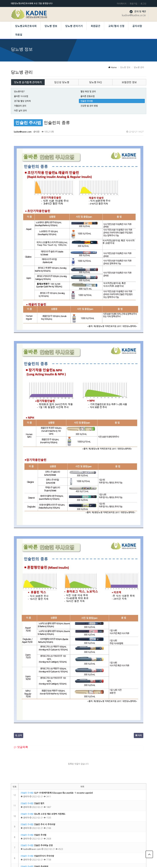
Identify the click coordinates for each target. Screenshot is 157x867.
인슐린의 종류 (40, 790)
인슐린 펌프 (39, 706)
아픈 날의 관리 (20, 110)
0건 (36, 131)
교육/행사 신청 (116, 26)
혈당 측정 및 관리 (88, 91)
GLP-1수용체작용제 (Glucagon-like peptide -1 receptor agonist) (63, 696)
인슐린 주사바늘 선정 (43, 748)
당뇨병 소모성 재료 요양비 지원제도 (49, 717)
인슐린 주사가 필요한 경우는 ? (47, 801)
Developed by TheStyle (103, 861)
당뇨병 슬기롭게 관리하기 (28, 82)
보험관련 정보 (129, 82)
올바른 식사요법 (21, 96)
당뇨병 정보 (51, 26)
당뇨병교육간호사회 (26, 26)
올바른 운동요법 (88, 96)
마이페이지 (121, 3)
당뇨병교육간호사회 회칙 (139, 845)
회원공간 (95, 26)
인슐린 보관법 (40, 780)
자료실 (18, 34)
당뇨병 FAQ (95, 82)
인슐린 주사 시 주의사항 (44, 727)
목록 (138, 638)
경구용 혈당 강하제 (22, 101)
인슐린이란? (39, 811)
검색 (18, 638)
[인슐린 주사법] (27, 696)
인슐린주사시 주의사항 (44, 759)
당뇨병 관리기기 (74, 26)
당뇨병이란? (19, 91)
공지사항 (137, 26)
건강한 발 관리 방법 (89, 106)
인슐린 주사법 (87, 101)
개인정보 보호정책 (114, 845)
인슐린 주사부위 (41, 769)
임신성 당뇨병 (61, 82)
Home (112, 67)
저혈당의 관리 (20, 106)
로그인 (143, 3)
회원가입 (133, 3)
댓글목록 (21, 650)
